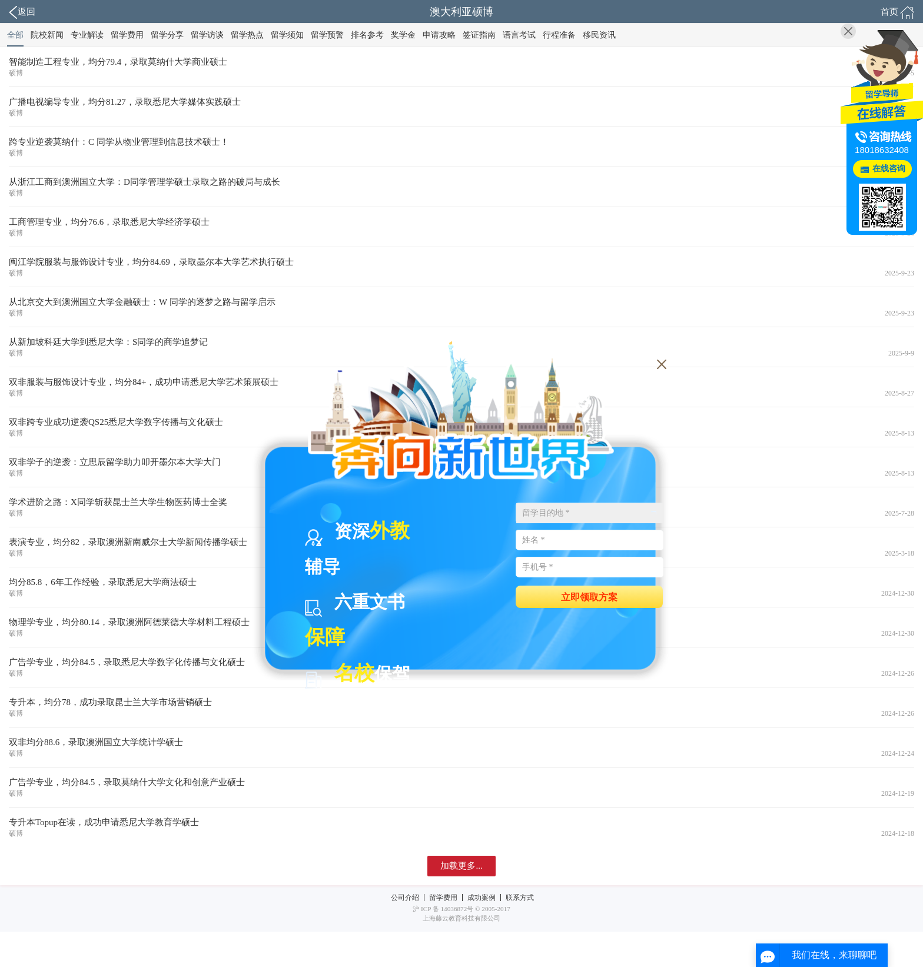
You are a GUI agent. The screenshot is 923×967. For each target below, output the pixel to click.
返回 (22, 12)
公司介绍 (405, 897)
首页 (897, 12)
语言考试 (519, 35)
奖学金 (403, 35)
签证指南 (479, 35)
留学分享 (167, 35)
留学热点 (247, 35)
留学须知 (287, 35)
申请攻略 (439, 35)
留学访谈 (207, 35)
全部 (15, 35)
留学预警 (327, 35)
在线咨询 (888, 168)
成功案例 (481, 897)
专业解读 (87, 35)
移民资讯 (599, 35)
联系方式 (520, 897)
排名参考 (367, 35)
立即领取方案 (589, 596)
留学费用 (127, 35)
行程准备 (559, 35)
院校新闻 (47, 35)
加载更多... (461, 865)
